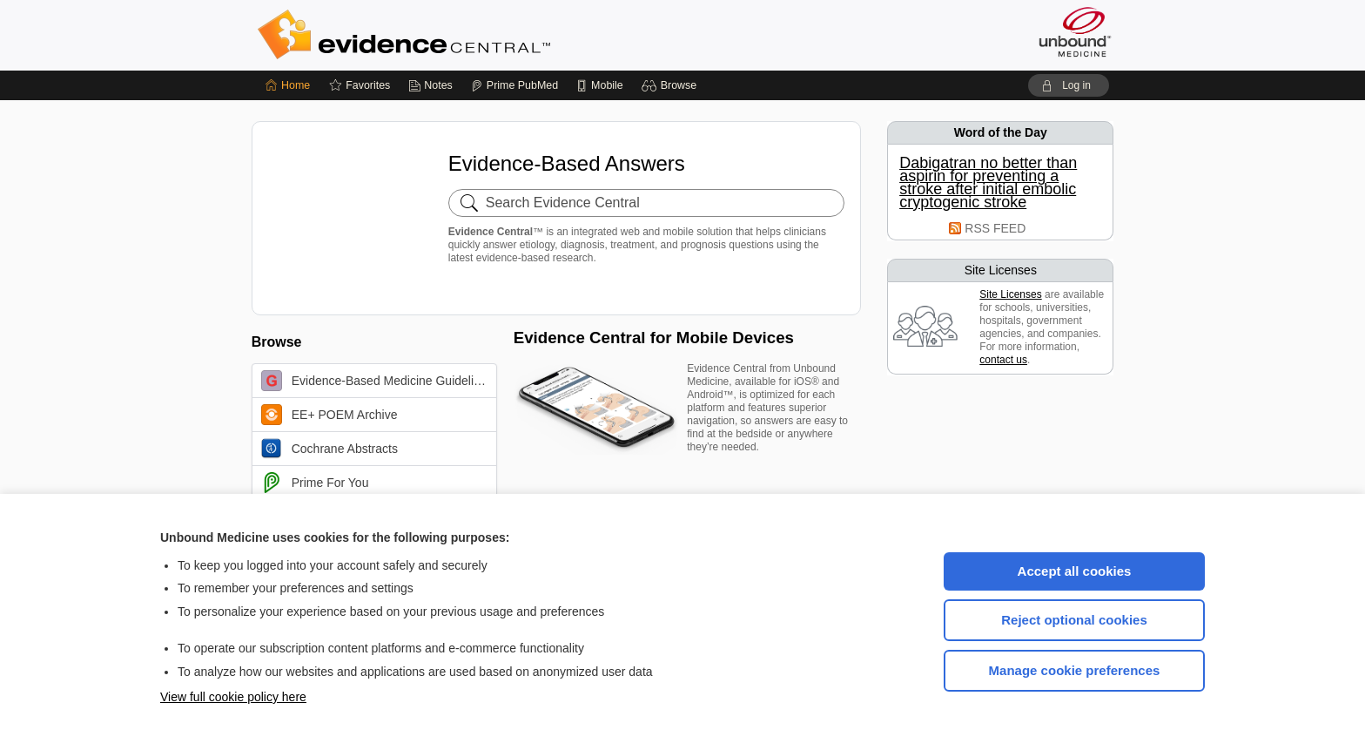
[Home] (288, 85)
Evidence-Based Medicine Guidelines (377, 380)
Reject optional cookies (1074, 619)
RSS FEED (995, 228)
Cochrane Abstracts (329, 448)
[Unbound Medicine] (1075, 31)
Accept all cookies (1075, 571)
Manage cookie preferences (1074, 670)
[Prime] (514, 85)
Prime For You (315, 482)
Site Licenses (1010, 294)
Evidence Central (473, 35)
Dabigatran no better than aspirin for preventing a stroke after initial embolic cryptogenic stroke (988, 183)
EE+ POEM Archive (329, 414)
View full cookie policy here (233, 697)
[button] (672, 85)
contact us (1003, 360)
